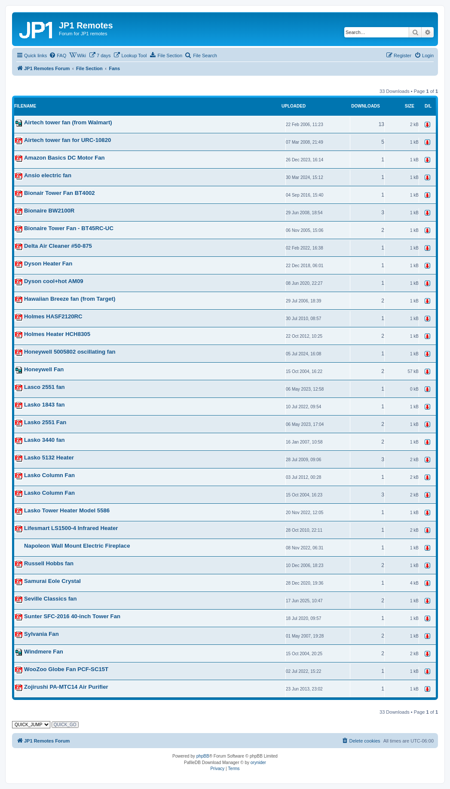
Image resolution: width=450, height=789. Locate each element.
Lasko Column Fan (49, 475)
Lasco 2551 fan (44, 387)
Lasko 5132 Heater (49, 457)
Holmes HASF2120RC (53, 316)
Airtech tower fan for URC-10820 (67, 140)
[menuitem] (57, 55)
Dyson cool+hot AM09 (53, 281)
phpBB (202, 756)
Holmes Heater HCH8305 (57, 334)
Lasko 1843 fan (44, 404)
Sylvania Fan (41, 634)
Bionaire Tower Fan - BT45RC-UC (68, 228)
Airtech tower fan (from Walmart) (68, 122)
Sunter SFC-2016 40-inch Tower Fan (72, 616)
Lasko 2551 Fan (45, 422)
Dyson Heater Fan (48, 263)
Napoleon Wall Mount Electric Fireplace (77, 545)
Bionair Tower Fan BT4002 (59, 193)
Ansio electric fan (47, 175)
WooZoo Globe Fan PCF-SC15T (66, 669)
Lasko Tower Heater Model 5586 (67, 510)
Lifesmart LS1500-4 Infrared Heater (71, 528)
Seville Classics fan (50, 598)
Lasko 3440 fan (44, 440)
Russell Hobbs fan (48, 563)
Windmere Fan (43, 651)
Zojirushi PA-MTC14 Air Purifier (66, 687)
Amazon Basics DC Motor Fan (64, 157)
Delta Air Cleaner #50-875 (58, 246)
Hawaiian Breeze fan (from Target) (69, 299)
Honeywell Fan (44, 369)
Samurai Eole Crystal (52, 581)
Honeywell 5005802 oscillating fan (70, 351)
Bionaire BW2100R (49, 210)
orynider (258, 762)
